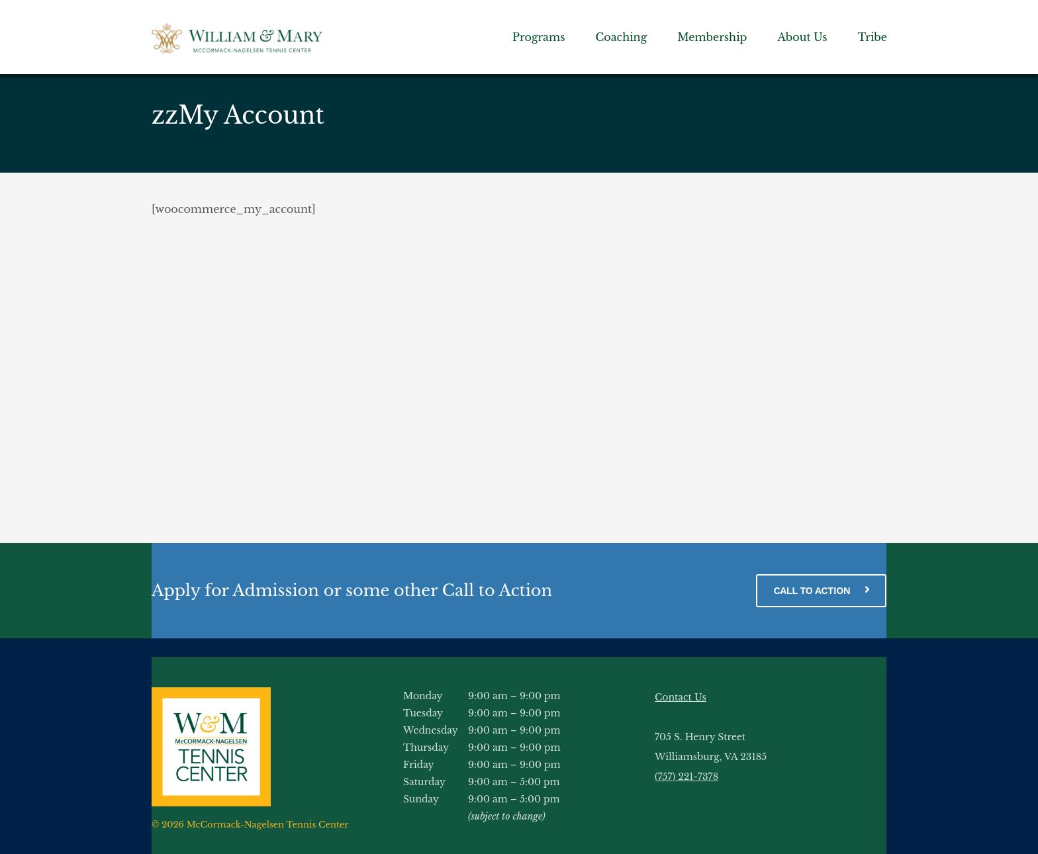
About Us (802, 37)
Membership (712, 37)
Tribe (872, 37)
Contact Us (680, 697)
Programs (538, 37)
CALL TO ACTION (821, 590)
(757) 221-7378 (686, 777)
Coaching (621, 37)
